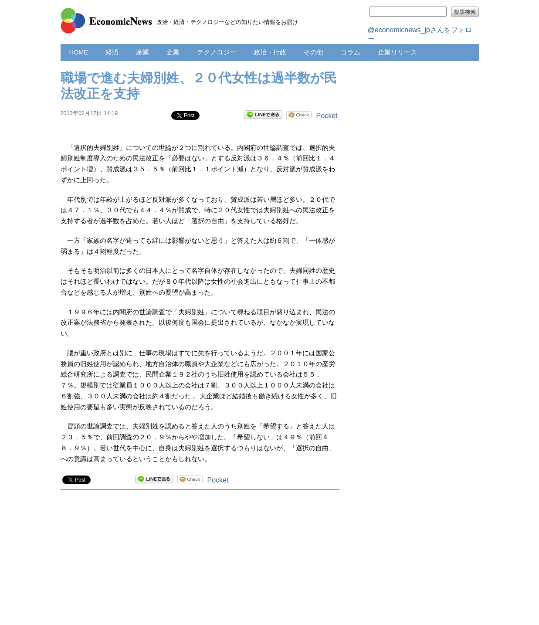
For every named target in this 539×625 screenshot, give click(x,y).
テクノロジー (216, 52)
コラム (350, 52)
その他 (313, 52)
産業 (142, 52)
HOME (78, 52)
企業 (173, 52)
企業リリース (397, 52)
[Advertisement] (200, 566)
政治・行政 (270, 52)
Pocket (327, 115)
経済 (112, 52)
